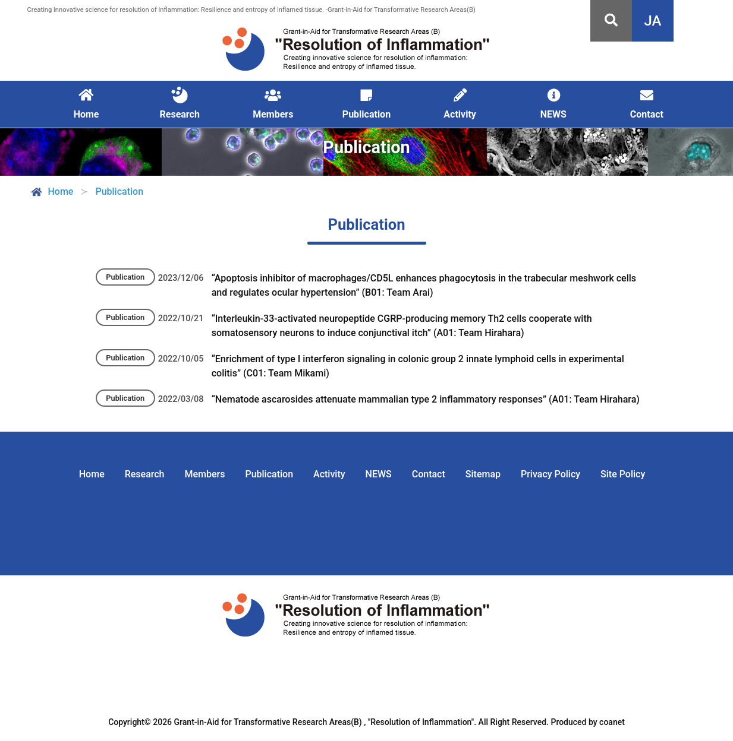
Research (145, 474)
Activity (329, 474)
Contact (428, 474)
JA (653, 20)
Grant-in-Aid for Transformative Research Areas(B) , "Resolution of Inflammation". (325, 722)
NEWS (379, 474)
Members (205, 474)
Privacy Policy (550, 474)
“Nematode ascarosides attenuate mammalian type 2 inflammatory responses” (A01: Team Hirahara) (426, 399)
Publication (269, 474)
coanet (612, 722)
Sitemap (483, 474)
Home (51, 192)
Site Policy (622, 474)
